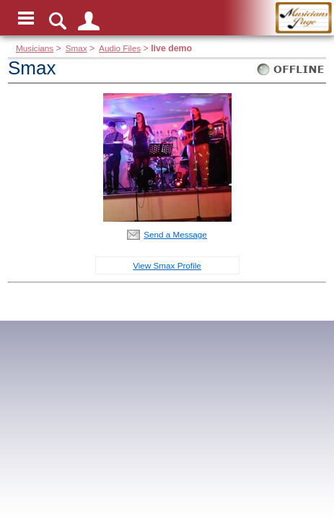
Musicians (34, 48)
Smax (76, 48)
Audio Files (120, 48)
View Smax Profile (167, 265)
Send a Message (175, 234)
